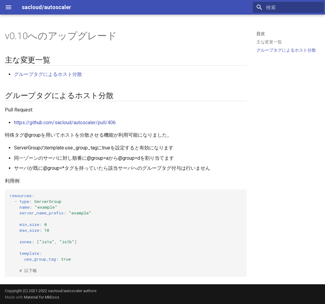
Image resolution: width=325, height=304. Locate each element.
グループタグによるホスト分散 (48, 74)
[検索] (288, 7)
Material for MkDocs (41, 297)
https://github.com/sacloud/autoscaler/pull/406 (65, 122)
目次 (260, 33)
